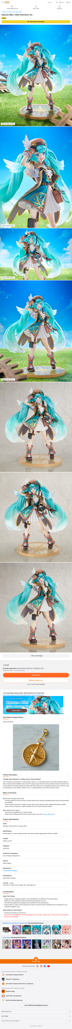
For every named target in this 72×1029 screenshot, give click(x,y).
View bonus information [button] (36, 21)
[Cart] (57, 2)
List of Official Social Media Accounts (36, 1005)
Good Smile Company (10, 870)
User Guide (4, 1016)
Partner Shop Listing (49, 814)
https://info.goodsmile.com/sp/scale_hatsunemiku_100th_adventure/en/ (23, 695)
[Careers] (48, 2)
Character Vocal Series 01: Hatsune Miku (12, 11)
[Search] (53, 2)
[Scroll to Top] (36, 959)
